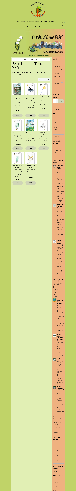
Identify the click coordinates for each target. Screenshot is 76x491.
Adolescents (58, 78)
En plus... (58, 88)
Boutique (22, 22)
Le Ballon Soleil (44, 98)
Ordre (36, 81)
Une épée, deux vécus (31, 135)
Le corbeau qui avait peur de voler (30, 99)
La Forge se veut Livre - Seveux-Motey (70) (60, 248)
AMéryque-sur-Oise (17, 99)
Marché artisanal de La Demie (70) (58, 285)
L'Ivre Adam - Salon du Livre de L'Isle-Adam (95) (60, 170)
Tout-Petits (25, 61)
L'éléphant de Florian (17, 167)
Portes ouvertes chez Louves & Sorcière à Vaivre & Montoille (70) (60, 373)
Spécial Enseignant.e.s (32, 22)
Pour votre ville (58, 454)
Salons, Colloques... (31, 25)
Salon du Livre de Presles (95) (60, 209)
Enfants (58, 71)
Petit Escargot (17, 134)
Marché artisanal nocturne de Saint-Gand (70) (60, 347)
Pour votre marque (57, 461)
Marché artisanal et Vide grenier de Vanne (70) (60, 307)
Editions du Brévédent (32, 28)
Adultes (58, 81)
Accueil (17, 22)
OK (61, 103)
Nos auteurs (51, 22)
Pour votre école (58, 457)
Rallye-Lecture (57, 437)
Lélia (53, 25)
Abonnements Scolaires (57, 433)
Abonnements (58, 85)
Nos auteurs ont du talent (45, 25)
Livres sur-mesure (20, 25)
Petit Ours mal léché (30, 167)
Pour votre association (57, 466)
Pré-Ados (58, 74)
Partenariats (58, 92)
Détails (17, 116)
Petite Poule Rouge (44, 135)
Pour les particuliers (57, 471)
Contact (41, 28)
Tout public (58, 64)
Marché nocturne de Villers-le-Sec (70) (60, 399)
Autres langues (43, 22)
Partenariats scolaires (57, 442)
